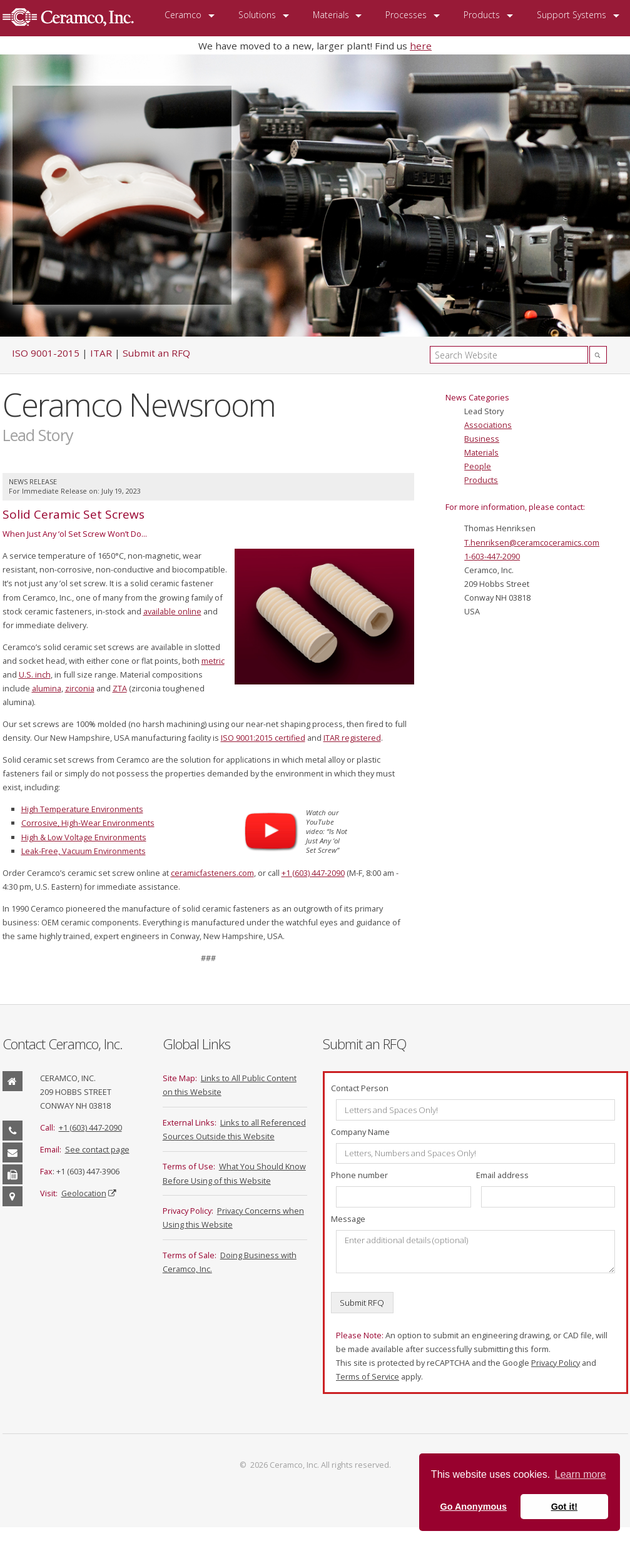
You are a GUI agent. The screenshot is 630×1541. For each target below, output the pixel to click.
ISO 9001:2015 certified (263, 737)
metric (213, 660)
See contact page (97, 1149)
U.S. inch (35, 674)
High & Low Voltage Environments (83, 837)
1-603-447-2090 (492, 556)
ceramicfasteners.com (212, 872)
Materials (331, 15)
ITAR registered (352, 737)
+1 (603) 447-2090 (313, 872)
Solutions (257, 15)
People (477, 466)
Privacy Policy (555, 1362)
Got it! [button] (564, 1507)
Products (482, 15)
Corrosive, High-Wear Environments (88, 822)
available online (172, 611)
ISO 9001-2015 (45, 353)
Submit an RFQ (156, 353)
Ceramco (183, 15)
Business (481, 438)
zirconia (79, 688)
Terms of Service (367, 1376)
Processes (406, 15)
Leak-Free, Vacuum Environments (83, 851)
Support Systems (571, 15)
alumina (46, 688)
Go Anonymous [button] (473, 1507)
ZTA (120, 688)
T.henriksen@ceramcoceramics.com (531, 542)
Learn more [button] (580, 1474)
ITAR (101, 353)
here (421, 45)
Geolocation (83, 1193)
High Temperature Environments (82, 809)
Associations (488, 424)
